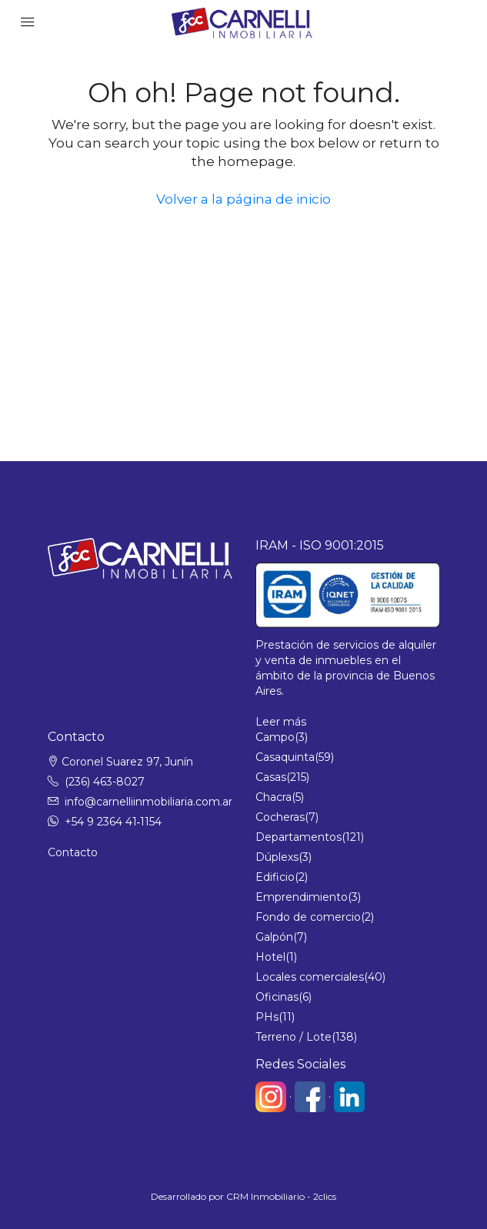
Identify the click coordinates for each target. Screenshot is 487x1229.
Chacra (273, 797)
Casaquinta (285, 757)
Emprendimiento (301, 897)
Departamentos (298, 837)
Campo (275, 737)
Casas (270, 777)
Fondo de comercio (308, 917)
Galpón (274, 937)
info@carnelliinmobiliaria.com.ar (148, 802)
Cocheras (280, 817)
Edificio (275, 877)
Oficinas (277, 997)
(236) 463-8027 (105, 782)
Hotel (270, 957)
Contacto (73, 852)
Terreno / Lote (293, 1037)
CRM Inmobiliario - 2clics (281, 1196)
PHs (267, 1017)
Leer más (280, 722)
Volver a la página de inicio (243, 199)
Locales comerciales (309, 977)
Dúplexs (277, 857)
